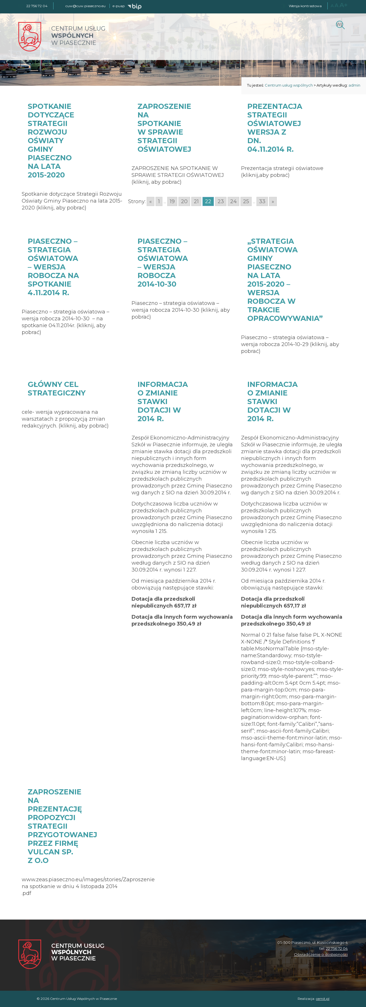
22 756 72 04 (337, 948)
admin (354, 85)
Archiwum (299, 75)
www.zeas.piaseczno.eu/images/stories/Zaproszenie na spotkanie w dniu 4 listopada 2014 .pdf (88, 886)
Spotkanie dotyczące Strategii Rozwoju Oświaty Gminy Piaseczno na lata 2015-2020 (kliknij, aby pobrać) (72, 201)
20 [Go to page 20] (184, 201)
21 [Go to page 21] (196, 201)
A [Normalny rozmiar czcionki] (332, 5)
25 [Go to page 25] (246, 201)
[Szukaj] (339, 24)
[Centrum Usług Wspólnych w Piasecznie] (61, 955)
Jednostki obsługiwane (159, 75)
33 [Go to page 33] (262, 201)
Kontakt (275, 75)
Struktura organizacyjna (210, 75)
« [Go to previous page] (150, 201)
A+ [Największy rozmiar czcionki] (343, 5)
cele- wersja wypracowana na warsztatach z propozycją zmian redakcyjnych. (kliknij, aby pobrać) (65, 419)
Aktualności (119, 75)
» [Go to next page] (273, 201)
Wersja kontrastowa (305, 6)
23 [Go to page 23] (221, 201)
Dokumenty (250, 75)
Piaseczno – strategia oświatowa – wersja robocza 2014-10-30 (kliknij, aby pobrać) (181, 310)
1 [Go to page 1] (159, 201)
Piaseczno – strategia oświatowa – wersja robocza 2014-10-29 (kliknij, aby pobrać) (290, 344)
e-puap (119, 6)
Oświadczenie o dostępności (321, 954)
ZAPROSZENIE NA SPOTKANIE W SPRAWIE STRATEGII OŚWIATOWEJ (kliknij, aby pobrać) (178, 175)
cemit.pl (322, 998)
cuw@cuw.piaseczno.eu (85, 6)
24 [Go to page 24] (233, 201)
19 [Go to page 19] (172, 201)
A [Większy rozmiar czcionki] (337, 5)
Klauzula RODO (330, 75)
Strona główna (88, 75)
